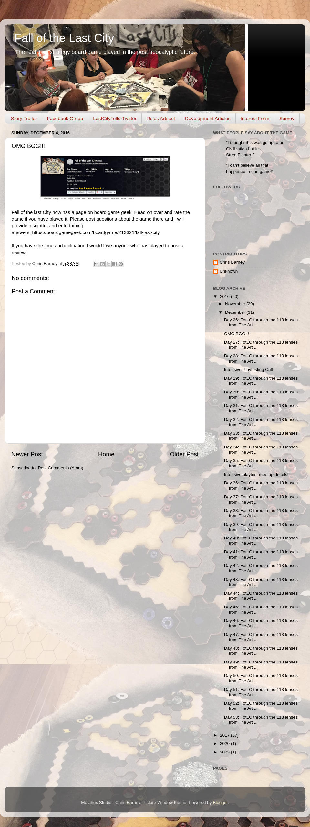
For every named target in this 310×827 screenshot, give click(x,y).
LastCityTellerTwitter (114, 118)
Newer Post (27, 454)
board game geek (113, 212)
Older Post (184, 454)
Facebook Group (65, 118)
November (235, 303)
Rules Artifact (161, 118)
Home (106, 454)
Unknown (229, 271)
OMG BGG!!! (236, 333)
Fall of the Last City (64, 38)
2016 (225, 296)
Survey (286, 118)
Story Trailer (24, 118)
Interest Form (255, 118)
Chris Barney (232, 262)
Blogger (220, 802)
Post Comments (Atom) (60, 467)
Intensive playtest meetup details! (256, 474)
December (235, 312)
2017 (225, 735)
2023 (225, 752)
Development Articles (208, 118)
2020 (225, 743)
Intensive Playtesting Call (248, 369)
